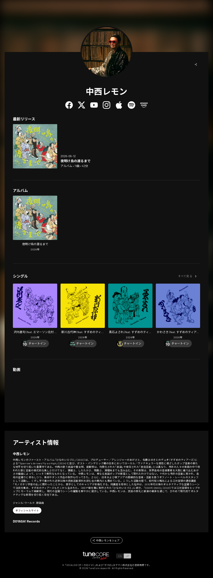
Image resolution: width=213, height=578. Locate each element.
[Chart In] (37, 343)
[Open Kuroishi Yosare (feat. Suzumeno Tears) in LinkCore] (130, 312)
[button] (196, 64)
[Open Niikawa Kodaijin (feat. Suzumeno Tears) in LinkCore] (83, 312)
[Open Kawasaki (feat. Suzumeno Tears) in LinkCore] (178, 312)
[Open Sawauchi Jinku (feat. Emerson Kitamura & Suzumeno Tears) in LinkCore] (35, 312)
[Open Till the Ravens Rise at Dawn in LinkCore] (35, 146)
